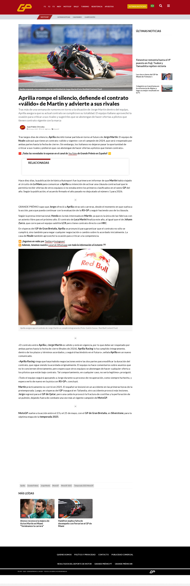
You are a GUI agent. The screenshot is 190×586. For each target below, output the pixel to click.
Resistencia (96, 6)
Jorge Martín (45, 486)
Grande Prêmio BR (123, 564)
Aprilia (22, 486)
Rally (76, 6)
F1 (45, 6)
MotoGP (67, 6)
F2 (49, 6)
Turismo (85, 6)
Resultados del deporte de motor (74, 564)
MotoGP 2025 (66, 486)
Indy (59, 6)
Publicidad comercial (122, 554)
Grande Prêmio (33, 486)
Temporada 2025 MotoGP (83, 486)
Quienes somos (64, 554)
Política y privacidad (84, 554)
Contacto (103, 554)
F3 (54, 6)
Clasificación (90, 17)
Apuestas (109, 6)
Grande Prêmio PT (103, 564)
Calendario (77, 17)
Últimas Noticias (137, 6)
